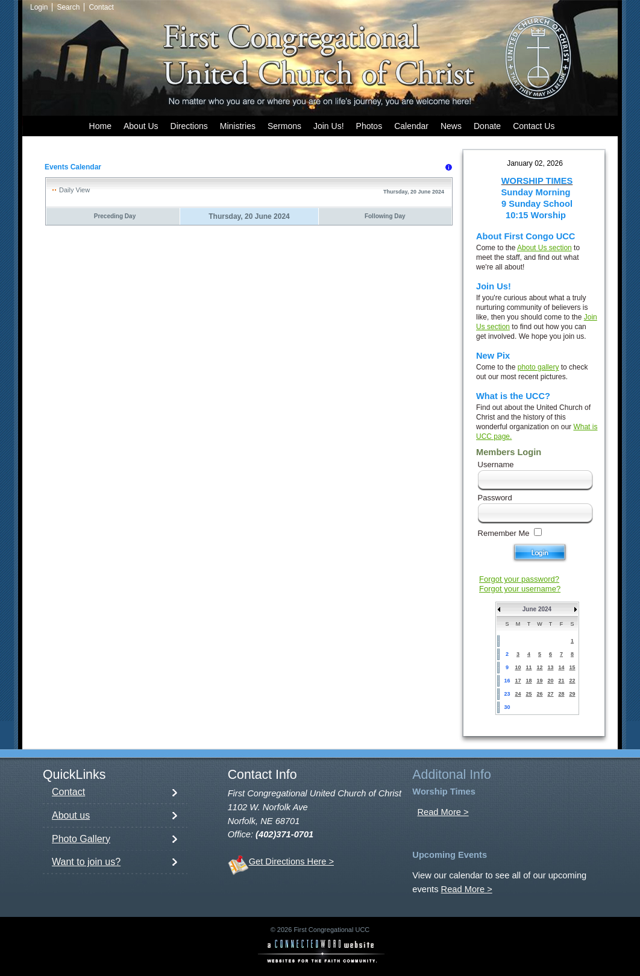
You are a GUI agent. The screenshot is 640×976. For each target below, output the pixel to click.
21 (561, 681)
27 (550, 694)
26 (539, 694)
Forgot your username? (519, 588)
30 (507, 707)
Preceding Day (115, 216)
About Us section (544, 248)
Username (496, 464)
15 (572, 667)
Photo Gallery (81, 839)
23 (507, 694)
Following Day (385, 216)
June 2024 (536, 609)
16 (507, 681)
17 (518, 681)
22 (572, 681)
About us (71, 815)
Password (495, 497)
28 (561, 694)
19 (539, 681)
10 (518, 667)
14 (561, 667)
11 (528, 667)
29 (572, 694)
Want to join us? (86, 862)
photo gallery (538, 367)
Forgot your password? (519, 579)
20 (550, 681)
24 (518, 694)
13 (550, 667)
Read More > (442, 812)
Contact (68, 792)
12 (539, 667)
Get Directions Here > (291, 861)
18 (528, 681)
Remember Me (504, 533)
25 (528, 694)
